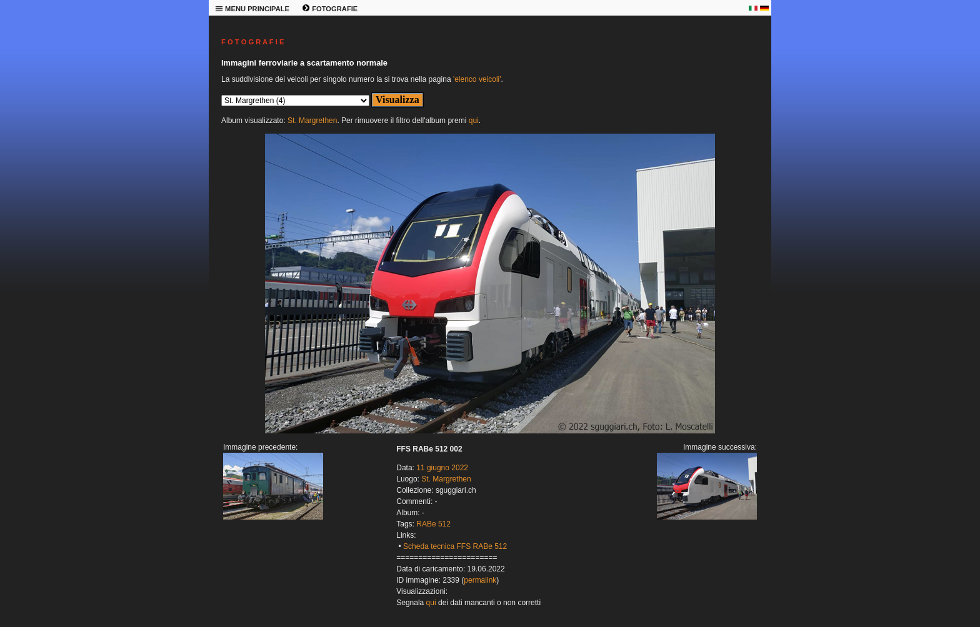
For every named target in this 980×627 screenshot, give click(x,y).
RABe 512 (433, 524)
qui (474, 120)
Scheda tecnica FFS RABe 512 (455, 546)
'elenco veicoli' (477, 79)
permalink (480, 580)
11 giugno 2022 (442, 467)
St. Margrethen (312, 120)
